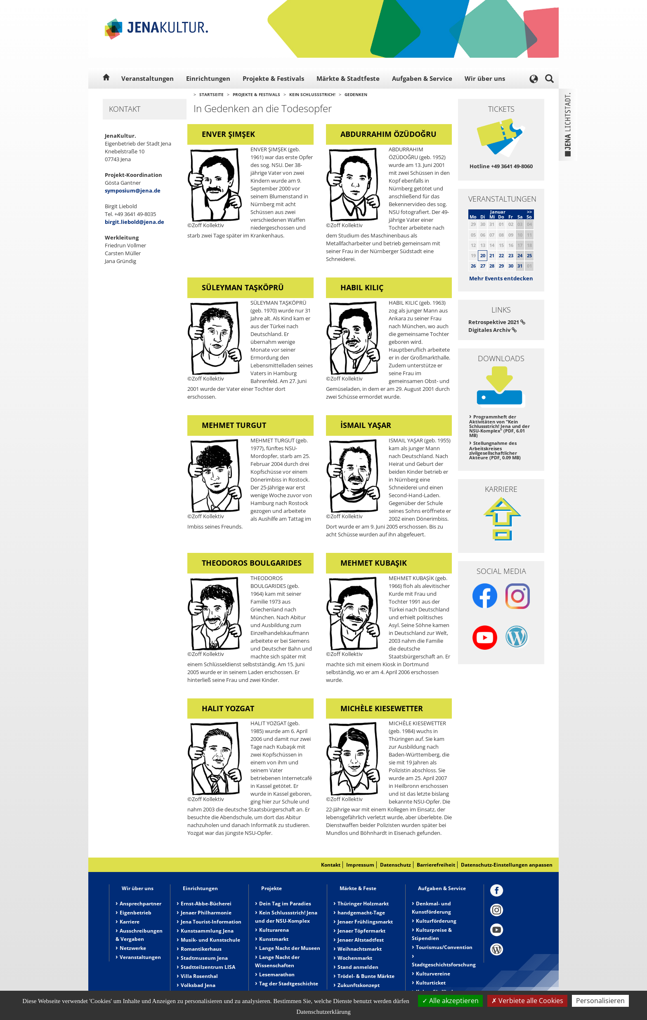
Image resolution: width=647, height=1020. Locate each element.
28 (491, 266)
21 (491, 255)
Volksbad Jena (198, 985)
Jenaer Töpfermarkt (361, 930)
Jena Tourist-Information (211, 921)
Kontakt (330, 864)
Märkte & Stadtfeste (348, 78)
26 (473, 266)
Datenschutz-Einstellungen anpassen (507, 864)
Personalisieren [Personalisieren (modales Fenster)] (600, 1000)
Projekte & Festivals (273, 78)
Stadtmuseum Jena (204, 957)
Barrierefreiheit (436, 864)
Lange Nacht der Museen (289, 948)
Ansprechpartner (140, 903)
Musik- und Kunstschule (210, 939)
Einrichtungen (208, 78)
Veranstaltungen (147, 78)
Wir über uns (485, 78)
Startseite (211, 94)
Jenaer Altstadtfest (361, 939)
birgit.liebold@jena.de (134, 222)
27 (482, 266)
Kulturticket (431, 982)
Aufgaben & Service (422, 78)
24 (519, 255)
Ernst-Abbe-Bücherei (206, 903)
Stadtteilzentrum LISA (208, 967)
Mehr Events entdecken (501, 278)
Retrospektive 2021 (496, 322)
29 (501, 266)
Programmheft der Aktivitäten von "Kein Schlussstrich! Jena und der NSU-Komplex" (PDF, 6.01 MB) (499, 426)
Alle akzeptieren (450, 1000)
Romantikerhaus (201, 948)
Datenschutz (395, 864)
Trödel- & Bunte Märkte (366, 976)
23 (510, 255)
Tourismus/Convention (444, 947)
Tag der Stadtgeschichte (288, 983)
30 (510, 266)
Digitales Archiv (492, 330)
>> (529, 212)
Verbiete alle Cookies (527, 1000)
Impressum (360, 864)
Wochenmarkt (355, 957)
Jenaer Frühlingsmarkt (365, 921)
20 (482, 255)
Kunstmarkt (273, 938)
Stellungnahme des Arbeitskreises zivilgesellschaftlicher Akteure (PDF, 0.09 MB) (495, 450)
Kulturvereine (433, 973)
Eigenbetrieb (135, 912)
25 (529, 255)
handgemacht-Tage (361, 912)
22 (501, 255)
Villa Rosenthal (199, 976)
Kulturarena (274, 929)
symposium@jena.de (133, 190)
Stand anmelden (358, 967)
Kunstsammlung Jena (207, 930)
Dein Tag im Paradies (285, 903)
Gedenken (356, 94)
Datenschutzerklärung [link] (323, 1011)
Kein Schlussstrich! (312, 94)
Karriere (129, 921)
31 (519, 266)
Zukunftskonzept (359, 985)
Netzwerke (133, 948)
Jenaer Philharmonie (206, 912)
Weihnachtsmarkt (360, 948)
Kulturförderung (436, 920)
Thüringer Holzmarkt (363, 903)
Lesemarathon (277, 974)
